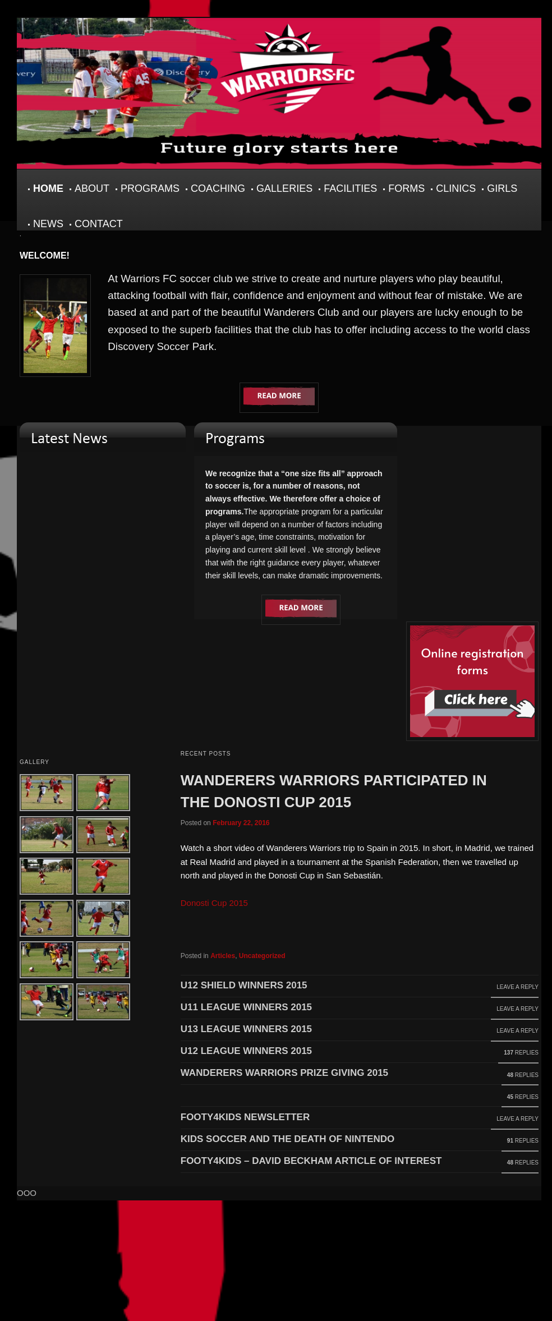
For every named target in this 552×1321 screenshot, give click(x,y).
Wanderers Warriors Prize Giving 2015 (284, 1072)
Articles (222, 956)
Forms (406, 188)
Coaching (218, 188)
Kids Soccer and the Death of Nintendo (288, 1139)
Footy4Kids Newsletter (245, 1117)
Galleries (284, 188)
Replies (521, 1053)
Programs (150, 188)
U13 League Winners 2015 (246, 1029)
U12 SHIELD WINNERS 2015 (244, 985)
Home (48, 188)
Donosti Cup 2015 (214, 903)
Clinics (456, 188)
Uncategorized (262, 956)
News (48, 223)
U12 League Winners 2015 (246, 1051)
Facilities (350, 188)
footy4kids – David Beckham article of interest (311, 1161)
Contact (99, 223)
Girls (502, 188)
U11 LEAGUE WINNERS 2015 (246, 1007)
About (92, 188)
